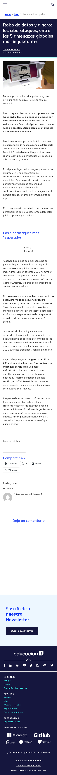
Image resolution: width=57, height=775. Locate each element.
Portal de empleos (13, 712)
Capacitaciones (12, 722)
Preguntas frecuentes (15, 688)
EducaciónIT (36, 494)
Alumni (7, 697)
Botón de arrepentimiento (29, 760)
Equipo (7, 680)
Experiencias (10, 708)
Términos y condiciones (28, 765)
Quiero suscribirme (22, 630)
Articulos (8, 488)
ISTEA (7, 684)
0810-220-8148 (41, 752)
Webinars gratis (12, 705)
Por (11, 49)
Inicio (8, 14)
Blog (16, 14)
